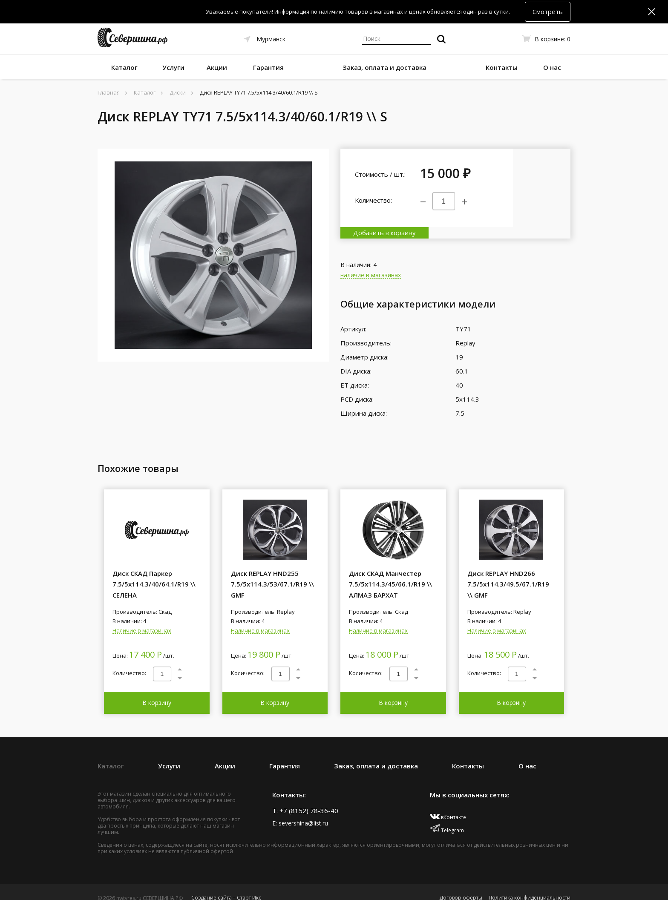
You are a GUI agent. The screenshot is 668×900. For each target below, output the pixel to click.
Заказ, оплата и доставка (384, 67)
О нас (552, 67)
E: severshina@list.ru (300, 812)
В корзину (156, 691)
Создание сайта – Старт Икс (226, 886)
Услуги (173, 67)
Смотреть (548, 11)
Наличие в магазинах (141, 619)
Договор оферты (460, 886)
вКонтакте (448, 805)
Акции (217, 67)
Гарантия (268, 67)
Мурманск (270, 39)
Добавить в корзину (542, 187)
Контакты (502, 67)
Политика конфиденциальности (529, 886)
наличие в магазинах (370, 264)
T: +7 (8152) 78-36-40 (305, 799)
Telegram (447, 818)
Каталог (124, 67)
